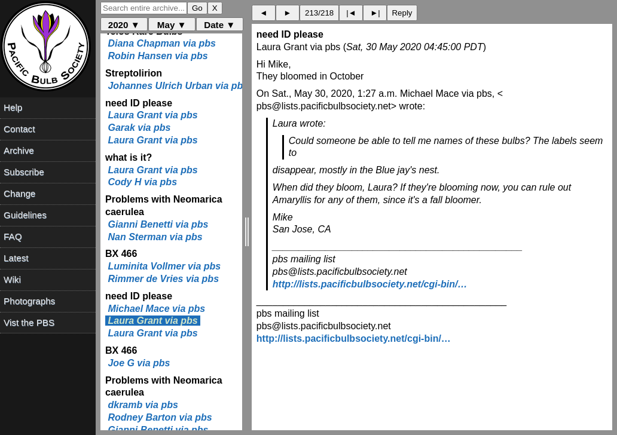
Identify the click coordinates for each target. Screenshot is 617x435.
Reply (402, 12)
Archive (19, 150)
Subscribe (24, 172)
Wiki (12, 279)
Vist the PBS (29, 322)
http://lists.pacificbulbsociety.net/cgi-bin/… (370, 284)
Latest (16, 258)
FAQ (13, 236)
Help (13, 107)
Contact (19, 129)
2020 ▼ (124, 25)
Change (19, 193)
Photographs (29, 301)
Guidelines (25, 215)
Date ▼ (219, 25)
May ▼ (172, 25)
